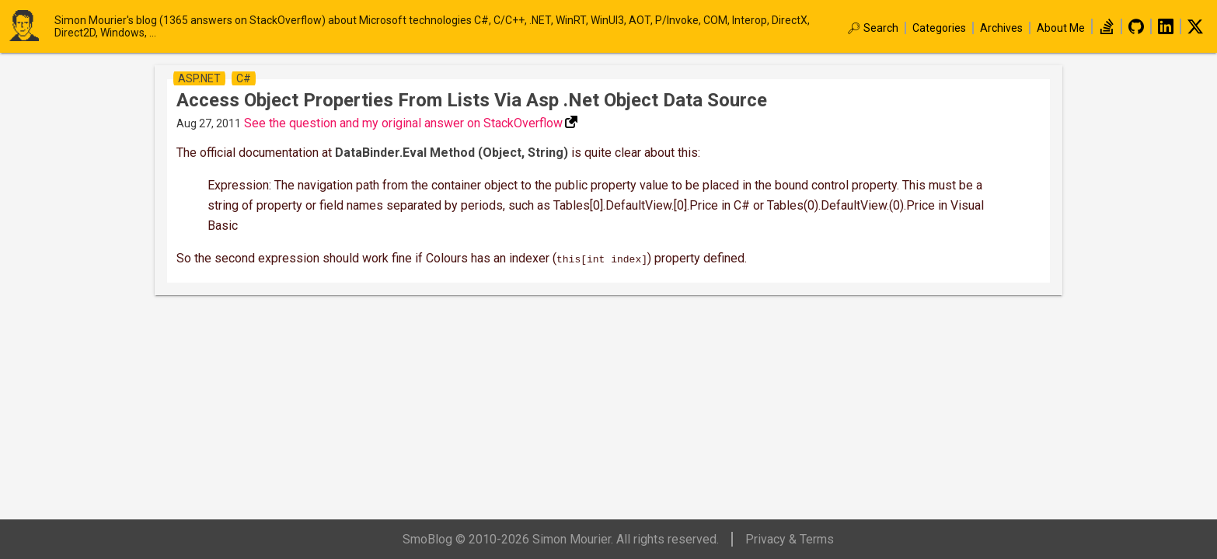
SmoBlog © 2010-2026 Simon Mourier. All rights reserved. (561, 539)
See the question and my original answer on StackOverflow (403, 123)
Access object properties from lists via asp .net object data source (471, 100)
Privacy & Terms (789, 539)
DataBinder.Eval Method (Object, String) (451, 152)
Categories (939, 28)
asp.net (199, 78)
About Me (1061, 28)
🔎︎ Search (872, 28)
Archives (1001, 28)
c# (243, 78)
